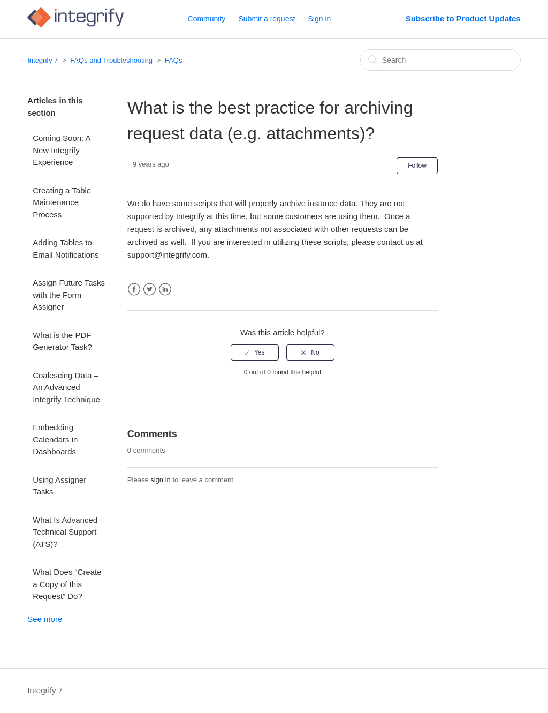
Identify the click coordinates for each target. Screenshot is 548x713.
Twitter (149, 289)
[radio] (255, 352)
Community (207, 18)
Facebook (134, 289)
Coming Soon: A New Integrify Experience (61, 150)
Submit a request (267, 18)
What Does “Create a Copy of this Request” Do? (67, 584)
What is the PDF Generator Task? (62, 341)
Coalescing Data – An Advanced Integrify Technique (66, 387)
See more (44, 619)
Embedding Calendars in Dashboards (55, 439)
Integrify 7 (42, 60)
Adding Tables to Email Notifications (65, 248)
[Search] (440, 60)
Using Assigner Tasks (59, 486)
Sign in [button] (319, 18)
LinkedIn (165, 289)
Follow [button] (417, 165)
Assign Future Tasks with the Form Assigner (69, 294)
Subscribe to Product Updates (463, 18)
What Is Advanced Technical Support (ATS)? (65, 532)
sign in (160, 480)
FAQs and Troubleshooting (111, 60)
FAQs (173, 60)
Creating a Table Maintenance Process (62, 202)
